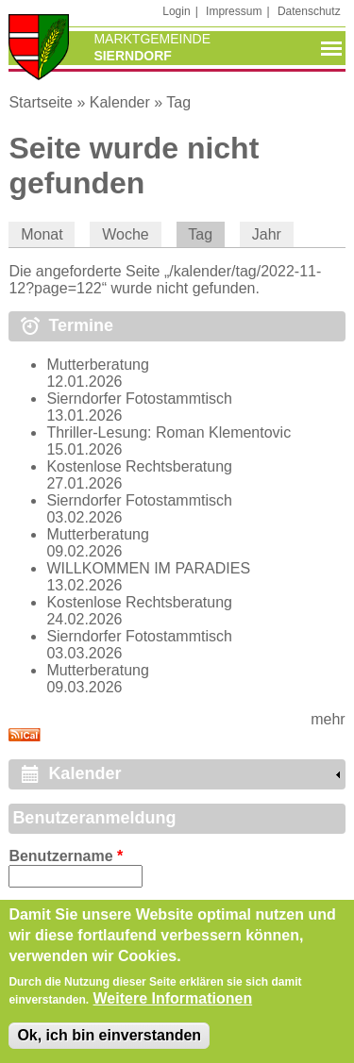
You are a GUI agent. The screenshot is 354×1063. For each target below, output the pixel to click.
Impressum (233, 11)
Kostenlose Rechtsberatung (139, 466)
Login (176, 11)
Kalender (120, 102)
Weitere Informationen (173, 1006)
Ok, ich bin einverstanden (109, 1044)
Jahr (266, 234)
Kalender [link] (84, 773)
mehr (328, 719)
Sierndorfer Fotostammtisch (139, 398)
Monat (41, 234)
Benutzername (65, 856)
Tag (178, 102)
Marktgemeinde (152, 38)
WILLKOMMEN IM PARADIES (148, 568)
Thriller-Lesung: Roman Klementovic (168, 432)
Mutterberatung (97, 365)
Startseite (40, 102)
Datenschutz (309, 11)
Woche (125, 234)
